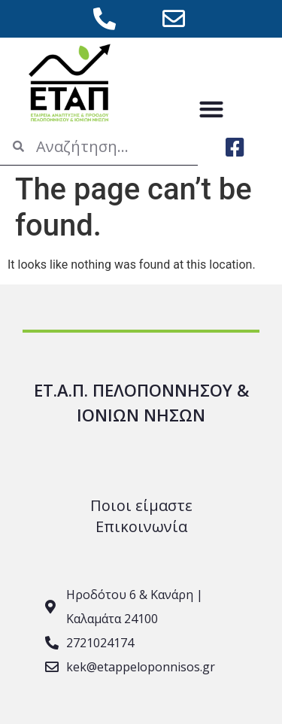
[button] (212, 109)
